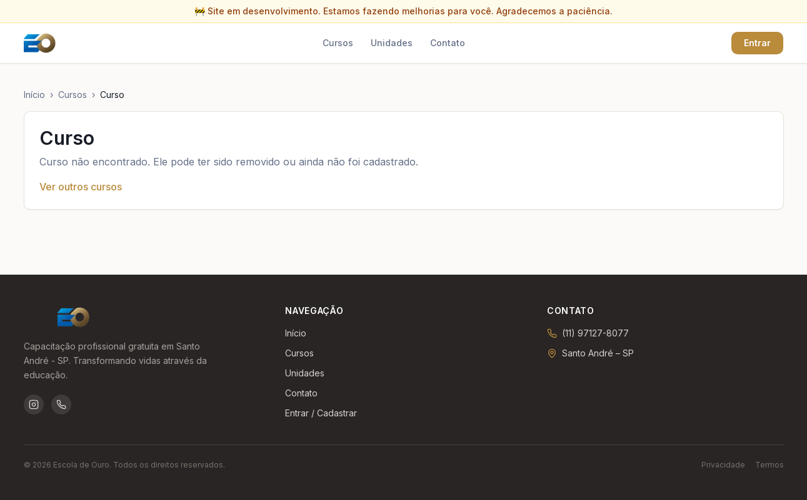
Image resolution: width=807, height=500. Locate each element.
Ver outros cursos (80, 186)
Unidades (392, 42)
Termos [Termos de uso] (769, 464)
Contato (447, 42)
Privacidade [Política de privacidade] (723, 464)
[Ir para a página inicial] (40, 43)
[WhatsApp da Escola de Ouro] (61, 404)
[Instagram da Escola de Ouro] (34, 404)
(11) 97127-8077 (595, 333)
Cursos (338, 42)
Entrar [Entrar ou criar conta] (757, 42)
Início (34, 94)
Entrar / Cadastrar (321, 413)
